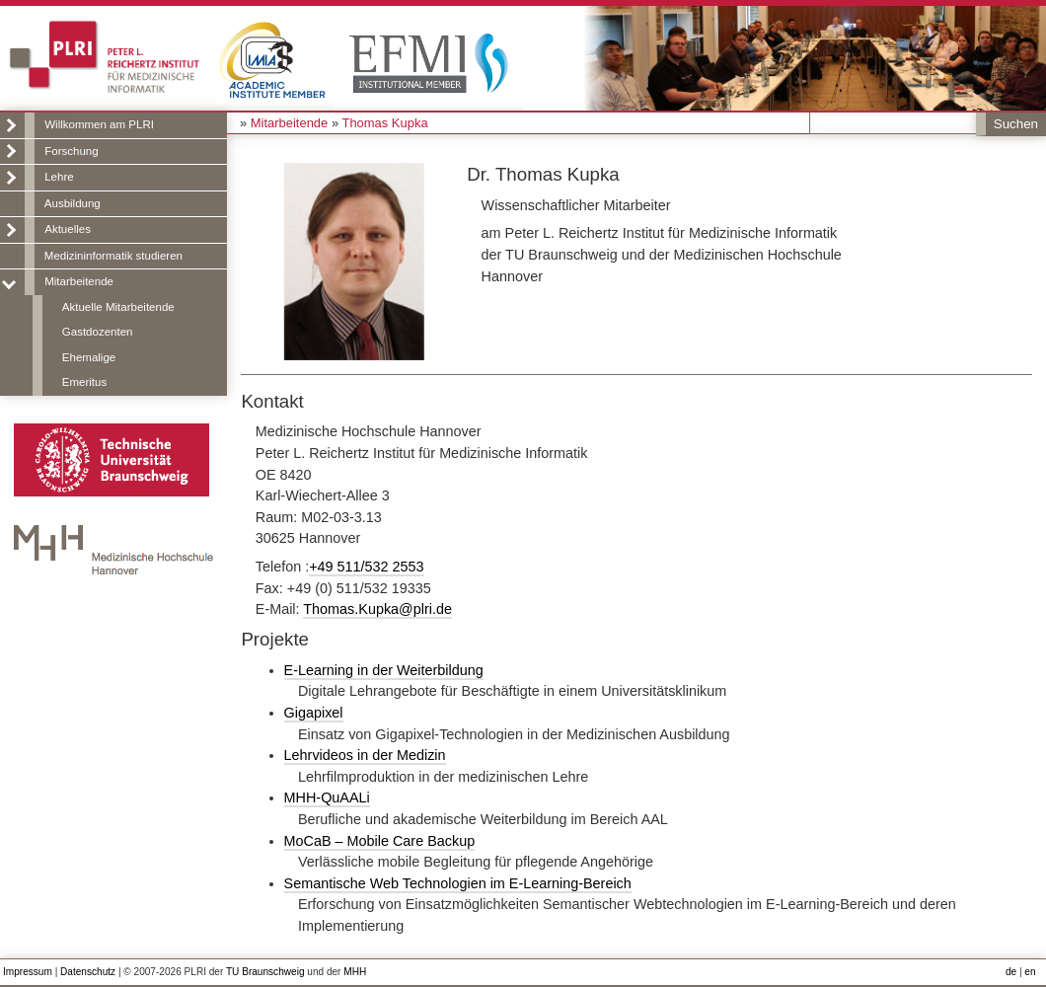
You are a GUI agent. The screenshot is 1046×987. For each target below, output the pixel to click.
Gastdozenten (97, 332)
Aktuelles (67, 229)
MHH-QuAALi (327, 797)
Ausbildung (72, 203)
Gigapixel (313, 713)
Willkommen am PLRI (99, 124)
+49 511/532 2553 (366, 566)
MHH (354, 971)
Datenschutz (87, 971)
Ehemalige (88, 357)
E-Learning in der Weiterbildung (384, 670)
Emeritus (84, 382)
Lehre (58, 177)
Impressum (27, 971)
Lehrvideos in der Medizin (365, 755)
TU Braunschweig (265, 971)
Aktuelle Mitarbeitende (118, 307)
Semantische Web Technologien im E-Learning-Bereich (458, 883)
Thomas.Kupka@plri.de (377, 609)
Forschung (71, 151)
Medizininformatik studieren (113, 256)
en (1029, 971)
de (1011, 971)
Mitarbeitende (78, 281)
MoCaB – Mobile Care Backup (380, 841)
